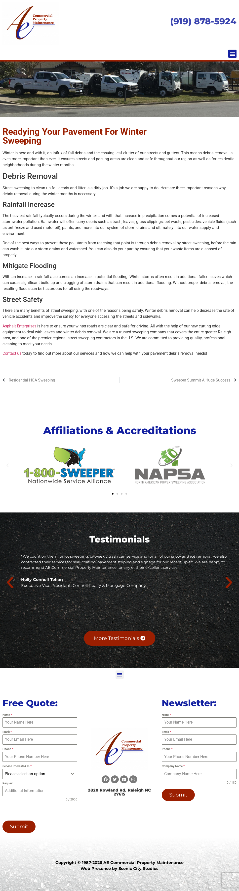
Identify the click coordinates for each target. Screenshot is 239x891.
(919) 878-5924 (203, 21)
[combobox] (39, 774)
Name (7, 715)
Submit (19, 826)
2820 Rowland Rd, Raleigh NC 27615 (119, 792)
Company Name (173, 766)
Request (7, 783)
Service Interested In (17, 766)
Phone (7, 749)
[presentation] (34, 811)
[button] (232, 54)
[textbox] (35, 774)
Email (7, 732)
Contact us (11, 353)
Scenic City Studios (139, 868)
